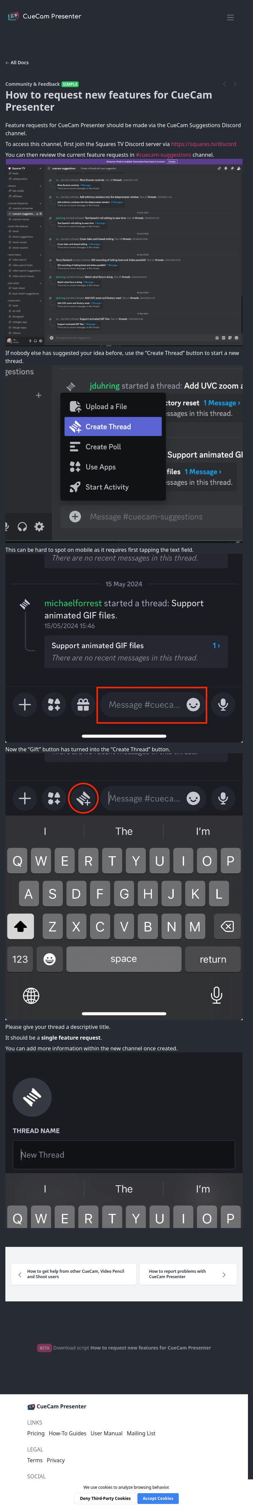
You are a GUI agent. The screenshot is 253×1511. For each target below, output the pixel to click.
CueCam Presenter (56, 1406)
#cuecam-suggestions (163, 154)
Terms (35, 1460)
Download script (124, 1347)
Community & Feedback (32, 84)
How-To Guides (67, 1433)
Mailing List (141, 1433)
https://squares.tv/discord (204, 144)
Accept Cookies (158, 1498)
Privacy (56, 1460)
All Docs (17, 62)
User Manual (106, 1433)
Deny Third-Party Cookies (105, 1498)
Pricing (36, 1433)
